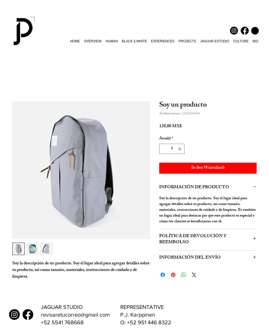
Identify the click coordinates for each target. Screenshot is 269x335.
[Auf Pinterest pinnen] (173, 275)
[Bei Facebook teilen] (162, 275)
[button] (255, 31)
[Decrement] (163, 149)
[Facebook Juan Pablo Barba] (245, 31)
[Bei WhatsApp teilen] (183, 275)
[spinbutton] (172, 149)
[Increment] (180, 149)
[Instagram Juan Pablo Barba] (234, 31)
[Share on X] (194, 275)
